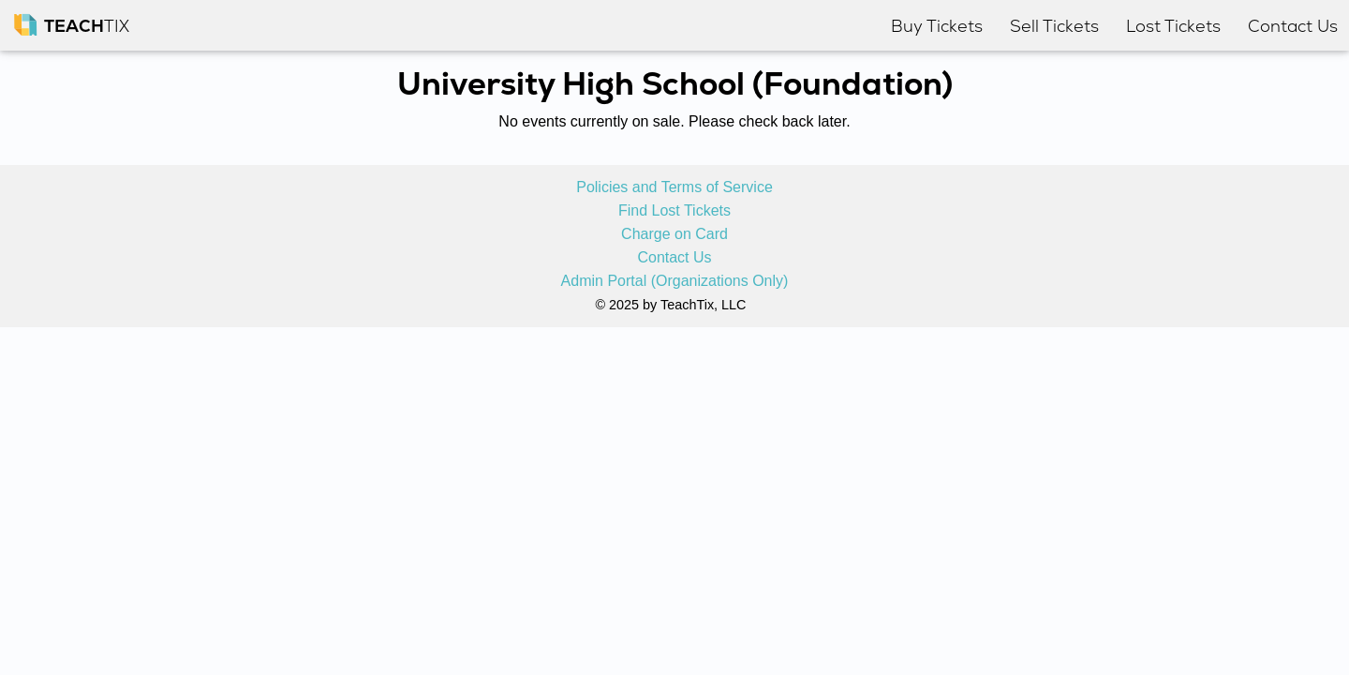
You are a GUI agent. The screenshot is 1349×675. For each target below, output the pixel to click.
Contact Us (674, 257)
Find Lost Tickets (674, 210)
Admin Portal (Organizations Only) (675, 281)
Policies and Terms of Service (674, 187)
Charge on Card (674, 234)
